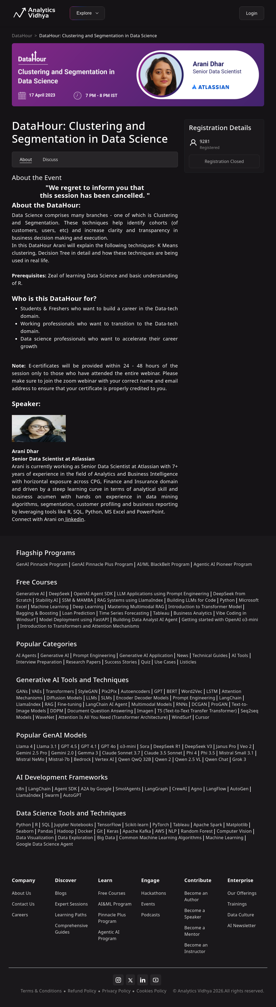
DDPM (56, 711)
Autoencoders (135, 691)
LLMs (91, 698)
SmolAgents (128, 789)
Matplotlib (237, 825)
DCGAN (199, 704)
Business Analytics (193, 613)
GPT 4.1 (89, 746)
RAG (49, 704)
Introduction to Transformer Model (205, 607)
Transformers (60, 691)
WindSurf (181, 717)
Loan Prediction (78, 613)
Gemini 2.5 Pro (31, 753)
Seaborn (25, 831)
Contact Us (23, 904)
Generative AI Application (146, 655)
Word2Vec (191, 691)
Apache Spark (208, 825)
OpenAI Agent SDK (93, 594)
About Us (21, 893)
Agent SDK (66, 789)
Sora (144, 746)
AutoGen (239, 789)
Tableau (161, 613)
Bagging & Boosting (37, 613)
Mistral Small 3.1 (236, 753)
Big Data (106, 838)
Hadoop (65, 831)
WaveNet (45, 717)
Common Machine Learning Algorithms (160, 838)
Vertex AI (104, 759)
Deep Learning (88, 607)
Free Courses (111, 893)
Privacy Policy (116, 991)
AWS (159, 831)
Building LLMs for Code (191, 600)
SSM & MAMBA (77, 600)
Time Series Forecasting (124, 613)
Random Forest (197, 831)
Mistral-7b (59, 759)
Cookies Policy (151, 991)
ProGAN (219, 704)
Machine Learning (49, 607)
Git (100, 831)
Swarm (52, 795)
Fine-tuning (69, 704)
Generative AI (30, 594)
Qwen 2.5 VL (188, 759)
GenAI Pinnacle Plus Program (102, 564)
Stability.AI (47, 600)
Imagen (145, 711)
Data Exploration (75, 838)
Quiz (145, 662)
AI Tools (240, 655)
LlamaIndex (28, 704)
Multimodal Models (151, 704)
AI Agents (26, 655)
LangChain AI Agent (106, 704)
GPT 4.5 (69, 746)
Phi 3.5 (208, 753)
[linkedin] (142, 980)
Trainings (237, 904)
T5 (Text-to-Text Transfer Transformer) (197, 711)
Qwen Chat (216, 759)
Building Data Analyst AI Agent (145, 619)
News (182, 655)
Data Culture (240, 915)
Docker (85, 831)
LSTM (212, 691)
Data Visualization (35, 838)
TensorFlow (109, 825)
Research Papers (83, 662)
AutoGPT (72, 795)
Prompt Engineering (94, 655)
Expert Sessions (71, 904)
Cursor (202, 717)
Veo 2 (246, 746)
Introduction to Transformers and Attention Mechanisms (79, 626)
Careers (20, 915)
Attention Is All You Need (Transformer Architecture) (113, 717)
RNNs (182, 704)
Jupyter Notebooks (73, 825)
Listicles (188, 662)
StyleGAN (88, 691)
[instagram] (118, 980)
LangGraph (156, 789)
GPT (158, 691)
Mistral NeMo (30, 759)
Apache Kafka (137, 831)
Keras (112, 831)
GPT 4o (108, 746)
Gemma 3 (88, 753)
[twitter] (130, 979)
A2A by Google (96, 789)
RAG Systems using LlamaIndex (130, 600)
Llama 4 (24, 746)
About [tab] (26, 159)
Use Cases (165, 662)
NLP (172, 831)
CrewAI (179, 789)
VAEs (37, 691)
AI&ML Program (115, 904)
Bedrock (82, 759)
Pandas (45, 831)
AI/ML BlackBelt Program (163, 564)
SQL (46, 825)
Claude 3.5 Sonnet (163, 753)
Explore (87, 13)
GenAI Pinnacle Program (42, 564)
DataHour (22, 36)
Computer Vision (234, 831)
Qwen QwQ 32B (134, 759)
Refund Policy (82, 991)
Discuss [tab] (50, 159)
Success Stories (121, 662)
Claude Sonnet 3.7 (121, 753)
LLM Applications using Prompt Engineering (163, 594)
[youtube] (155, 980)
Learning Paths (71, 915)
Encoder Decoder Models (142, 698)
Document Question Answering (100, 711)
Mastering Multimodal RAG (136, 607)
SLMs (106, 698)
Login (251, 13)
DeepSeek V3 (198, 746)
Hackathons (153, 893)
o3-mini (128, 746)
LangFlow (216, 789)
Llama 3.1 (47, 746)
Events (148, 904)
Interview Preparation (39, 662)
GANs (22, 691)
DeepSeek (59, 594)
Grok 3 (239, 759)
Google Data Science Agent (44, 844)
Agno (196, 789)
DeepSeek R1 (167, 746)
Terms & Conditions (41, 991)
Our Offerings (242, 893)
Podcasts (150, 915)
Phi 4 (191, 753)
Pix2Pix (109, 691)
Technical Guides (210, 655)
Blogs (61, 893)
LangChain (230, 698)
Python (227, 600)
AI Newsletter (241, 925)
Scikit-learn (137, 825)
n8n (20, 789)
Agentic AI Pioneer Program (223, 564)
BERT (172, 691)
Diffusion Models (64, 698)
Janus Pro (226, 746)
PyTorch (161, 825)
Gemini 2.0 (62, 753)
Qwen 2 (163, 759)
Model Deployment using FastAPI (74, 619)
